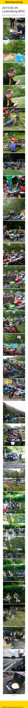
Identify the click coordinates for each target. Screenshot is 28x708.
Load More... (13, 695)
